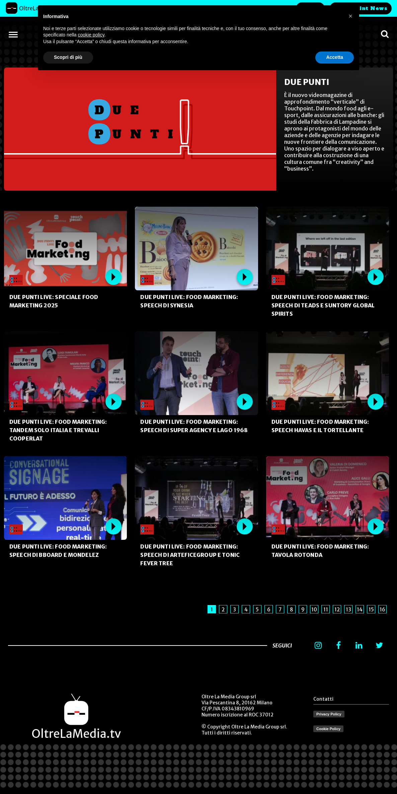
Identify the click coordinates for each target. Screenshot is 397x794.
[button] (350, 16)
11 (325, 609)
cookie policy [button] (91, 34)
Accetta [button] (334, 57)
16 (382, 609)
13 (348, 609)
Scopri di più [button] (68, 57)
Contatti (323, 699)
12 (337, 609)
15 (371, 609)
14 (360, 609)
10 (314, 609)
